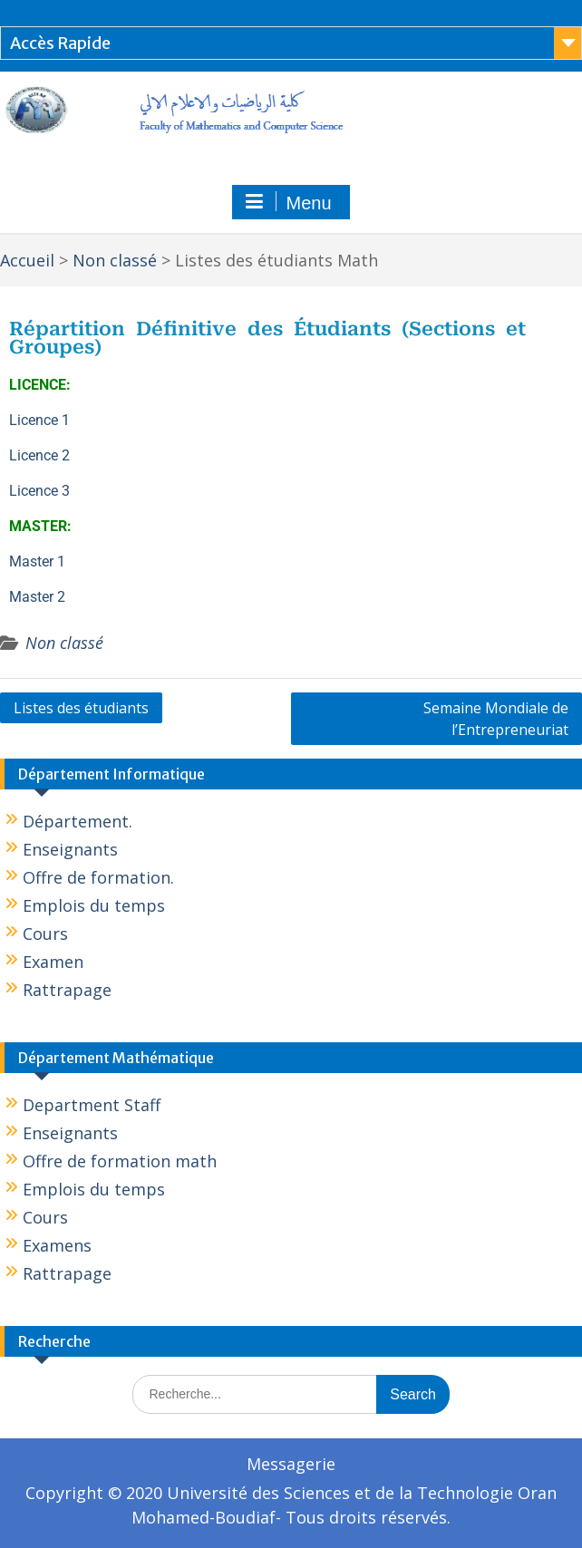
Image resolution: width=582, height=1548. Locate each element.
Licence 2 (39, 455)
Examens (57, 1245)
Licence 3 (39, 490)
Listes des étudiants (81, 708)
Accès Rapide (60, 43)
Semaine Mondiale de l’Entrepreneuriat (495, 719)
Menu (288, 202)
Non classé (64, 642)
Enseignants (70, 849)
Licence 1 (39, 420)
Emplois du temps (94, 905)
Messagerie (291, 1464)
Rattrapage (67, 990)
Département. (77, 821)
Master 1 (37, 561)
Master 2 (37, 596)
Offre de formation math (120, 1161)
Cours (45, 933)
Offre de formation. (98, 877)
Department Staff (91, 1105)
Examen (53, 961)
